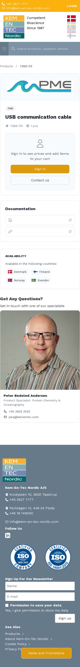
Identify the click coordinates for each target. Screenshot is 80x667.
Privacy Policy (18, 649)
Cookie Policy (18, 644)
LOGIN (72, 6)
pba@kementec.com (21, 417)
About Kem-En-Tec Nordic (29, 639)
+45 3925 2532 (17, 411)
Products (6, 66)
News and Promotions (46, 653)
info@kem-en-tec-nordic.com (27, 8)
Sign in (40, 169)
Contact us (40, 180)
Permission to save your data (33, 605)
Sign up (65, 618)
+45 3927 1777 (16, 4)
